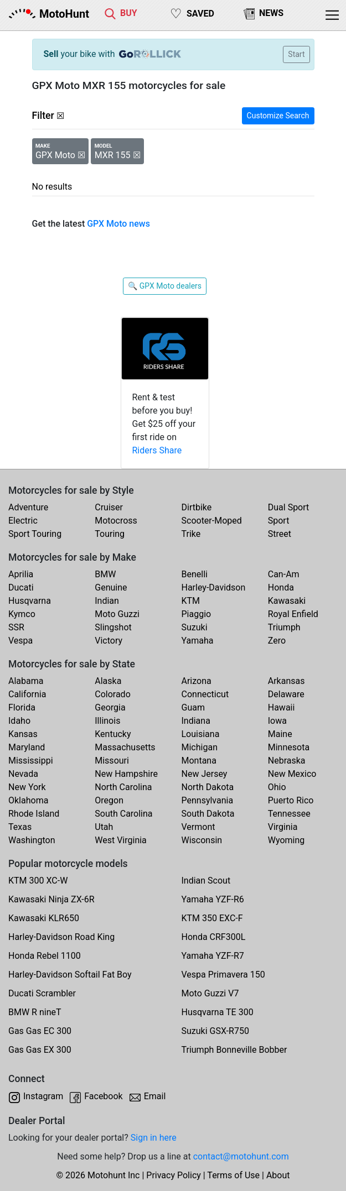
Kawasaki (287, 601)
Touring (110, 534)
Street (279, 534)
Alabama (25, 681)
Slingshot (113, 627)
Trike (191, 534)
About (278, 1175)
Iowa (277, 720)
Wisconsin (202, 840)
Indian (107, 601)
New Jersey (205, 774)
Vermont (198, 827)
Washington (31, 840)
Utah (104, 827)
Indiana (196, 720)
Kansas (23, 734)
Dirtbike (197, 507)
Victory (108, 640)
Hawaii (281, 707)
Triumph (284, 627)
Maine (280, 734)
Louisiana (201, 734)
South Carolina (123, 813)
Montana (199, 760)
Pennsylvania (208, 800)
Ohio (277, 787)
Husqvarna (29, 601)
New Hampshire (126, 774)
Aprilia (20, 574)
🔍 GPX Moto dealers (165, 285)
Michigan (200, 747)
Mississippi (30, 760)
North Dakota (208, 787)
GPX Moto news (118, 223)
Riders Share (157, 450)
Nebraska (287, 760)
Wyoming (286, 840)
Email (155, 1096)
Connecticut (205, 694)
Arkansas (286, 681)
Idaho (19, 720)
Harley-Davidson (214, 587)
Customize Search (278, 115)
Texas (20, 827)
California (27, 694)
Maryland (26, 747)
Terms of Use (233, 1175)
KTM (191, 601)
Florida (21, 707)
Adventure (28, 507)
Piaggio (196, 614)
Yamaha (198, 640)
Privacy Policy (173, 1175)
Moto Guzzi (117, 614)
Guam (193, 707)
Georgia (110, 707)
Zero (277, 640)
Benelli (195, 574)
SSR (16, 627)
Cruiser (109, 507)
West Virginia (121, 840)
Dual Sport (288, 507)
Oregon (109, 800)
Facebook (103, 1096)
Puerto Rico (291, 800)
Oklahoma (28, 800)
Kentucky (113, 734)
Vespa (20, 640)
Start (296, 54)
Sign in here (154, 1137)
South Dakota (208, 813)
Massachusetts (125, 747)
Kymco (21, 614)
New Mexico (292, 774)
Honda (281, 587)
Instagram (43, 1096)
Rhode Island (33, 813)
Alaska (108, 681)
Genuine (111, 587)
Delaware (286, 694)
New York (27, 787)
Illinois (107, 720)
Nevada (23, 774)
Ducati (21, 587)
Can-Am (283, 574)
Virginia (283, 827)
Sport (279, 520)
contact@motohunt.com (241, 1156)
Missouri (112, 760)
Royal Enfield (293, 614)
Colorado (113, 694)
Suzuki (195, 627)
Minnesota (288, 747)
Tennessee (289, 813)
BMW (105, 574)
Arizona (196, 681)
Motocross (116, 520)
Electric (23, 520)
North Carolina (123, 787)
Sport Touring (34, 534)
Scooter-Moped (212, 520)
